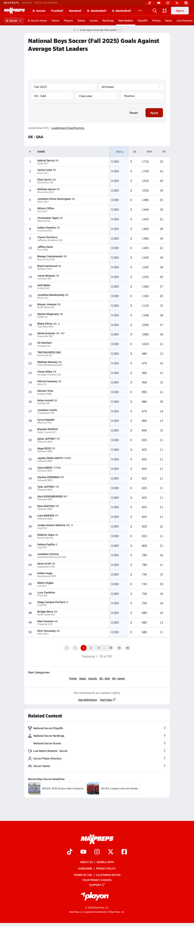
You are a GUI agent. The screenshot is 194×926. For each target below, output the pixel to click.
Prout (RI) (42, 595)
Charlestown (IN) (46, 413)
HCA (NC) (42, 211)
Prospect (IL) (43, 345)
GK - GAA (104, 678)
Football (57, 10)
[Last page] (127, 648)
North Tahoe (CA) (46, 614)
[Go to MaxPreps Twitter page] (111, 852)
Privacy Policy (106, 868)
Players (68, 20)
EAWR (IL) (42, 317)
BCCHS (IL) (42, 297)
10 (110, 647)
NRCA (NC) (43, 633)
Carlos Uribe (44, 170)
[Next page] (119, 648)
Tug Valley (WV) (45, 326)
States (81, 20)
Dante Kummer (46, 333)
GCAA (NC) (42, 163)
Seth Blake (43, 285)
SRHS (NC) (42, 201)
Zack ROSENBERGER (50, 496)
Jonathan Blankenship (50, 295)
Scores (94, 20)
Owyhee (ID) (43, 403)
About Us (86, 862)
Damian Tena (45, 390)
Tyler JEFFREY (46, 487)
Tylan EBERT (45, 467)
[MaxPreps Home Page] (74, 30)
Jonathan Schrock (48, 554)
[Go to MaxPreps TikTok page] (70, 852)
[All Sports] (140, 11)
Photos (156, 20)
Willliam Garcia (46, 189)
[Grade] (97, 96)
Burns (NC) (43, 173)
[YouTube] (159, 3)
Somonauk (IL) (44, 355)
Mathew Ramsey (47, 362)
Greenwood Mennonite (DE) (51, 557)
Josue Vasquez (46, 275)
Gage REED (44, 448)
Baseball (75, 10)
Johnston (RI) (44, 278)
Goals (82, 678)
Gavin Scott (44, 563)
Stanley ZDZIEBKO (48, 477)
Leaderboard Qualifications (67, 128)
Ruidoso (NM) (44, 393)
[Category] (52, 96)
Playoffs (143, 20)
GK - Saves (118, 678)
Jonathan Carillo (47, 410)
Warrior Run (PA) (46, 259)
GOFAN (27, 2)
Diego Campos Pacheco (51, 602)
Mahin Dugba (45, 583)
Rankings (108, 20)
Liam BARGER (45, 515)
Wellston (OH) (44, 269)
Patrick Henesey (47, 381)
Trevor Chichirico (47, 237)
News (168, 20)
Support (97, 885)
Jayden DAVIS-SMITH (50, 458)
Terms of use (83, 875)
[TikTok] (150, 3)
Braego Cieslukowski (50, 256)
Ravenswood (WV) (46, 576)
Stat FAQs (108, 699)
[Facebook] (186, 3)
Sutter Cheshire (46, 227)
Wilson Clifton (45, 208)
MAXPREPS (11, 2)
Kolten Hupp (44, 573)
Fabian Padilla (46, 544)
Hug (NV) (42, 528)
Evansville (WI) (45, 336)
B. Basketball (96, 10)
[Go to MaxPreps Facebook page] (124, 852)
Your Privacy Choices (97, 879)
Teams (55, 20)
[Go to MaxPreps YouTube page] (83, 852)
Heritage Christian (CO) (49, 374)
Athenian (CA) (44, 422)
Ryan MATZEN (46, 506)
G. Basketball (121, 10)
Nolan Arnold (45, 400)
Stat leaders (125, 20)
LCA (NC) (42, 585)
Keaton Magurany (48, 314)
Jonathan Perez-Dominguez (54, 199)
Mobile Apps (105, 862)
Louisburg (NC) (45, 230)
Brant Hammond (47, 266)
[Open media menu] (165, 11)
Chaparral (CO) (44, 624)
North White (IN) (45, 307)
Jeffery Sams (45, 247)
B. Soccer (39, 10)
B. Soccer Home (37, 20)
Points (73, 678)
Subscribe (85, 868)
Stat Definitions (87, 699)
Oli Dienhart (44, 342)
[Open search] (155, 11)
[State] (131, 87)
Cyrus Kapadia (46, 419)
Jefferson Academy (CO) (49, 240)
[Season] (63, 87)
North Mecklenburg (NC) (50, 365)
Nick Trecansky (46, 631)
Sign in (180, 10)
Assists (92, 678)
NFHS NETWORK (46, 2)
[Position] (142, 96)
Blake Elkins (44, 323)
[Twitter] (177, 3)
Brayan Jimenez (47, 304)
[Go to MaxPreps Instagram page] (97, 852)
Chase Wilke (44, 371)
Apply (154, 112)
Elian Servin (44, 179)
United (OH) (43, 288)
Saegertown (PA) (46, 566)
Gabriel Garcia (45, 160)
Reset (134, 112)
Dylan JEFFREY (46, 439)
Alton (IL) (42, 384)
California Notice (108, 875)
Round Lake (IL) (45, 537)
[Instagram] (168, 3)
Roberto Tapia (45, 535)
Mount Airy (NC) (45, 192)
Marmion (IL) (43, 220)
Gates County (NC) (46, 432)
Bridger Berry (45, 611)
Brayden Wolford (47, 429)
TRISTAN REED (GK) (49, 352)
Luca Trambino (46, 592)
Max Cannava (45, 621)
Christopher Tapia (48, 218)
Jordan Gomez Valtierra (51, 525)
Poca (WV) (42, 249)
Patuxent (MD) (44, 441)
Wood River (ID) (45, 182)
